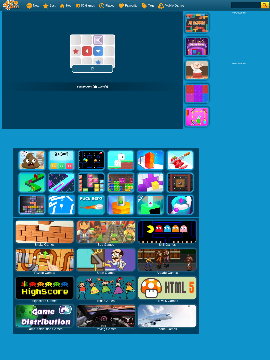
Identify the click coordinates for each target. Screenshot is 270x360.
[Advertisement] (239, 37)
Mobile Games (171, 5)
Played (107, 5)
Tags (147, 5)
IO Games (84, 5)
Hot (65, 5)
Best (49, 5)
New (32, 5)
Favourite (128, 5)
